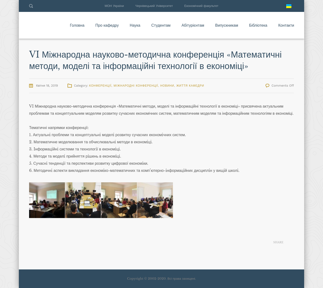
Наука (135, 25)
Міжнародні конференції (136, 85)
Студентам (161, 25)
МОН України (114, 6)
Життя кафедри (190, 85)
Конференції (100, 85)
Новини (167, 85)
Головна (77, 25)
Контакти (286, 25)
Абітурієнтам (193, 25)
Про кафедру (107, 25)
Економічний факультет (201, 6)
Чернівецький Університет (154, 6)
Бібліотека (258, 25)
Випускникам (226, 25)
